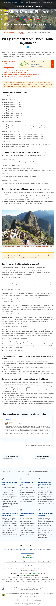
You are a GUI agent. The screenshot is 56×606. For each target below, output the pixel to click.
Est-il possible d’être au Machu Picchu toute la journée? (18, 71)
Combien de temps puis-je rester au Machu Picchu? (10, 67)
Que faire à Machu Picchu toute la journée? (15, 72)
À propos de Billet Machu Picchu (13, 562)
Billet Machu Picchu (28, 11)
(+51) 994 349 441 (34, 575)
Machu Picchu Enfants (40, 549)
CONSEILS (30, 6)
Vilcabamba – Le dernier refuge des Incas (42, 457)
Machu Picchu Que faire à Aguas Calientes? (11, 457)
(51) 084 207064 (22, 573)
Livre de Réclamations (44, 562)
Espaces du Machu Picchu (11, 549)
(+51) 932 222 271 (40, 573)
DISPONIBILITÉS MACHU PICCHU (30, 2)
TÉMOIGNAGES (47, 2)
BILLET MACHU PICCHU (11, 2)
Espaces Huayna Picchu (26, 549)
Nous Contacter (28, 565)
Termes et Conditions (30, 562)
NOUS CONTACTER (19, 6)
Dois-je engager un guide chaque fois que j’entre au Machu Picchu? (22, 74)
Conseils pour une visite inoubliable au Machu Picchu (18, 76)
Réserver (39, 6)
